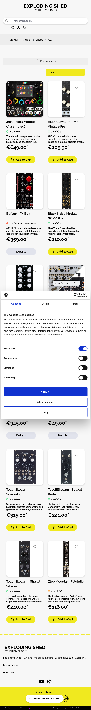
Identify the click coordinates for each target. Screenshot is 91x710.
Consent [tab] (16, 303)
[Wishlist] (13, 28)
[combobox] (49, 21)
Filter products (45, 60)
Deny (45, 412)
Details (21, 251)
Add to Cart (20, 160)
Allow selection (45, 402)
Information (10, 665)
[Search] (7, 21)
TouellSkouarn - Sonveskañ (17, 492)
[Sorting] (65, 72)
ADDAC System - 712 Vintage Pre (63, 124)
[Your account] (18, 28)
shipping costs (33, 707)
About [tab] (75, 303)
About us (8, 672)
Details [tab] (45, 303)
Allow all (45, 391)
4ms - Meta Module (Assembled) (20, 124)
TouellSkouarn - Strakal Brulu (65, 492)
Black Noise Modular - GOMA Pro (64, 216)
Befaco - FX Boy (18, 214)
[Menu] (6, 15)
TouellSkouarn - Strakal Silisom (23, 584)
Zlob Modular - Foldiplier (66, 581)
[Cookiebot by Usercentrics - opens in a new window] (73, 295)
